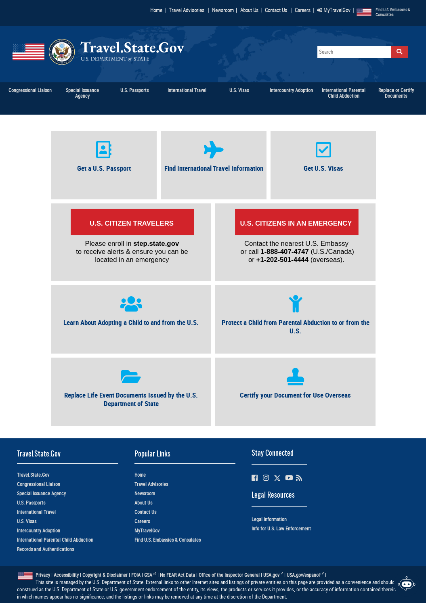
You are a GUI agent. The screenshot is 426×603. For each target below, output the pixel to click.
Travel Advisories (186, 10)
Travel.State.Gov (33, 475)
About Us (251, 10)
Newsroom (223, 10)
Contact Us (276, 10)
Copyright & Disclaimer (105, 575)
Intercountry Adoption (38, 531)
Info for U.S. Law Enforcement (281, 529)
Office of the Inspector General (229, 575)
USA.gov (273, 575)
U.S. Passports (31, 503)
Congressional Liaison (38, 484)
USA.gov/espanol (305, 575)
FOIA (136, 575)
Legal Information (269, 519)
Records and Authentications (45, 549)
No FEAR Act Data (177, 575)
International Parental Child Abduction (55, 540)
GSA (150, 575)
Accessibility (66, 575)
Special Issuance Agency (41, 493)
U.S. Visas (26, 521)
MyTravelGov (333, 10)
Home (156, 10)
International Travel (36, 512)
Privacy (43, 575)
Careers (303, 10)
